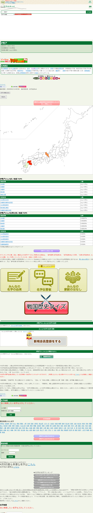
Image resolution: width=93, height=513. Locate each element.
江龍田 (54, 426)
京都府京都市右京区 (6, 202)
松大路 (23, 430)
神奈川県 (3, 194)
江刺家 (56, 428)
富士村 (67, 423)
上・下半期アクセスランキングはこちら (46, 482)
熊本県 (2, 223)
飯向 (48, 428)
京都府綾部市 (4, 244)
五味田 (39, 426)
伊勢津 (60, 68)
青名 (62, 430)
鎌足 (29, 70)
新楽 (3, 432)
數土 (27, 428)
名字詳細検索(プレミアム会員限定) (23, 14)
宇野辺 (2, 423)
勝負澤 (66, 430)
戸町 (15, 430)
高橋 (9, 426)
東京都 (2, 192)
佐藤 (30, 428)
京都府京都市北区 (5, 210)
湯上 (1, 426)
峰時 (41, 428)
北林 (51, 428)
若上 (14, 423)
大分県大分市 (4, 200)
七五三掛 (23, 426)
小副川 (52, 423)
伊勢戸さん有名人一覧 (47, 251)
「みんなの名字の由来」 (16, 325)
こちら (77, 374)
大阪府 (2, 189)
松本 (71, 428)
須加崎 (7, 423)
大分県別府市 (4, 205)
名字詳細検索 (46, 418)
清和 (64, 70)
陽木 (58, 426)
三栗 (76, 426)
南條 (12, 430)
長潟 (79, 428)
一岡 (25, 423)
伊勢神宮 (23, 73)
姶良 (20, 428)
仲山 (27, 430)
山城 (13, 68)
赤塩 (83, 426)
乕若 (18, 423)
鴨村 (1, 428)
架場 (65, 426)
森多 (34, 430)
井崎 (13, 426)
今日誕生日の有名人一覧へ (47, 485)
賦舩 (79, 426)
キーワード (4, 450)
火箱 (75, 423)
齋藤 (34, 426)
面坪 (79, 430)
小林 (64, 428)
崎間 (59, 423)
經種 (5, 430)
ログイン (25, 331)
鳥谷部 (6, 426)
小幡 (5, 428)
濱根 (37, 428)
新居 (76, 430)
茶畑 (43, 426)
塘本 (1, 430)
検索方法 (4, 410)
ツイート (2, 84)
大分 (36, 68)
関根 (21, 423)
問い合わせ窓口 (84, 259)
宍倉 (86, 426)
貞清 (30, 430)
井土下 (42, 430)
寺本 (72, 426)
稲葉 (90, 428)
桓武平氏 (20, 70)
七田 (68, 428)
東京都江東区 (4, 207)
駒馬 (88, 430)
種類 (2, 452)
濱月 (18, 430)
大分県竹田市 (4, 236)
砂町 (34, 428)
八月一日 (46, 423)
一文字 (84, 430)
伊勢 (51, 68)
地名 (36, 73)
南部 (6, 68)
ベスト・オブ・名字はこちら (46, 477)
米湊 (86, 428)
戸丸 (49, 430)
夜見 (62, 426)
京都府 (2, 187)
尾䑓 (31, 426)
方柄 (28, 423)
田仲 (23, 428)
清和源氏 (87, 70)
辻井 (37, 430)
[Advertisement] (46, 27)
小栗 (44, 428)
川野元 (36, 423)
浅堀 (89, 426)
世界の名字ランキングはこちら (47, 487)
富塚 (32, 423)
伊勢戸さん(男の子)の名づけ (46, 436)
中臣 (27, 70)
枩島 (71, 423)
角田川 (61, 428)
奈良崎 (13, 428)
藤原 (57, 70)
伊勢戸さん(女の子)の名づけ (46, 439)
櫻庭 (90, 423)
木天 (46, 430)
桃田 (16, 428)
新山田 (41, 423)
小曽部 (47, 426)
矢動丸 (17, 426)
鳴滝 (83, 423)
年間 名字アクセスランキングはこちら (47, 480)
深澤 (11, 423)
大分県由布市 (4, 234)
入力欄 (3, 408)
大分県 (33, 68)
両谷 (83, 428)
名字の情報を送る (5, 92)
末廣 (27, 426)
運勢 (8, 428)
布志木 (79, 423)
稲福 (56, 423)
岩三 (8, 430)
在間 (58, 430)
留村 (63, 423)
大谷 (55, 430)
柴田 (69, 426)
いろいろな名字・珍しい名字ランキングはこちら (46, 475)
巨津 (70, 430)
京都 (3, 68)
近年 (28, 68)
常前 (87, 423)
